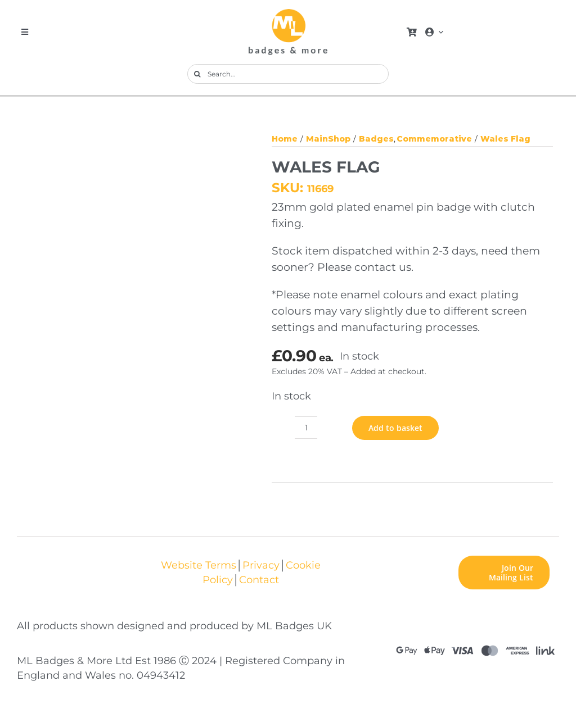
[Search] (197, 74)
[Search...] (288, 74)
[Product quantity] (306, 427)
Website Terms (198, 565)
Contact (259, 579)
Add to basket (395, 428)
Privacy (261, 565)
